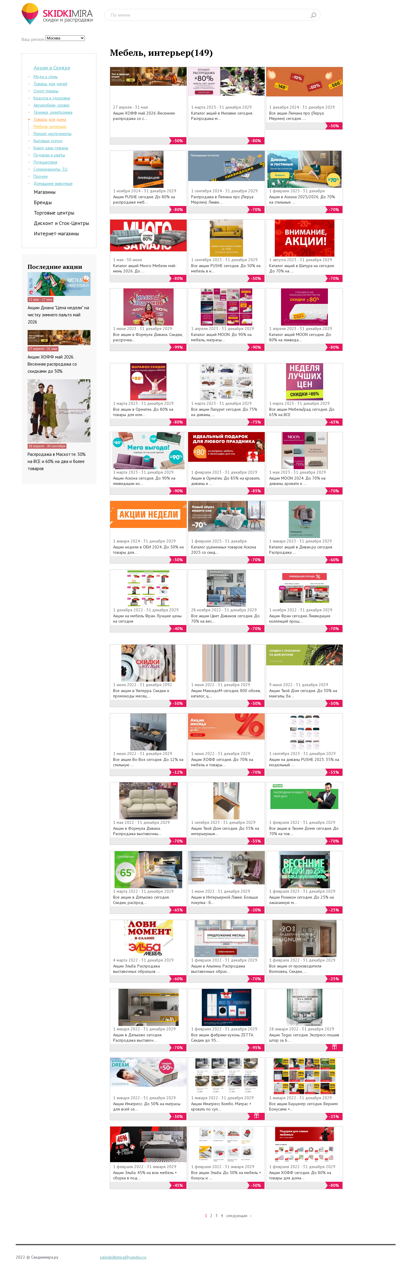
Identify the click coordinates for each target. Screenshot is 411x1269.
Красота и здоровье (52, 98)
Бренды (43, 202)
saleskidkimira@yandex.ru (123, 1257)
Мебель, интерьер (50, 126)
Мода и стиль (46, 76)
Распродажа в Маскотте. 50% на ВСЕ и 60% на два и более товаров (57, 461)
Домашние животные (53, 183)
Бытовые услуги (48, 140)
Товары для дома (50, 119)
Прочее (41, 176)
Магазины (44, 192)
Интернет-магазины (56, 233)
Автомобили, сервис (52, 105)
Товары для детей (50, 83)
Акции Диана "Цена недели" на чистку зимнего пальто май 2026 (58, 315)
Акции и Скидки (52, 67)
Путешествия (45, 162)
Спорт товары (46, 90)
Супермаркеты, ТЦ (50, 169)
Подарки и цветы (49, 155)
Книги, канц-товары (51, 147)
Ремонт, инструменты (53, 133)
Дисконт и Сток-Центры (61, 223)
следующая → (239, 1215)
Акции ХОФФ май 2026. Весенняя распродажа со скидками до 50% (52, 364)
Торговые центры (54, 213)
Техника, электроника (53, 112)
